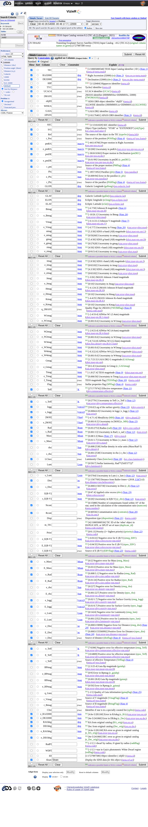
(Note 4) (121, 138)
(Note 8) (128, 308)
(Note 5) (119, 172)
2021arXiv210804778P (121, 38)
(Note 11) (127, 388)
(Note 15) (133, 421)
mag (80, 209)
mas (80, 171)
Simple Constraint (37, 55)
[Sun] (80, 417)
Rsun (80, 427)
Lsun (80, 464)
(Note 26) (123, 214)
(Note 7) (125, 221)
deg (79, 75)
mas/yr (81, 143)
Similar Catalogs (101, 38)
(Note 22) (137, 531)
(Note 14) (119, 417)
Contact (134, 788)
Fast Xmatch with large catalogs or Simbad (129, 18)
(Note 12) (130, 400)
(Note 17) (108, 436)
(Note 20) (133, 512)
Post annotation (65, 40)
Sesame (52, 21)
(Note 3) (127, 115)
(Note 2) (120, 75)
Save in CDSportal (7, 20)
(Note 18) (117, 459)
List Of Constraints (58, 55)
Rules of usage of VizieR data (80, 789)
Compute (6, 62)
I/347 (137, 479)
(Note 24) (89, 634)
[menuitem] (7, 3)
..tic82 (12, 37)
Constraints (46, 58)
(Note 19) (126, 492)
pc (79, 480)
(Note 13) (125, 407)
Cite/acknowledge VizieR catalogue (83, 787)
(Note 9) (119, 372)
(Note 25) (136, 692)
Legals (143, 788)
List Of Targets (52, 18)
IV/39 (12, 35)
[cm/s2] (81, 407)
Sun (79, 447)
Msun (80, 435)
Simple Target (36, 18)
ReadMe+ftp (124, 35)
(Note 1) (144, 69)
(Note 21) (118, 518)
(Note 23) (118, 550)
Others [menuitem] (66, 3)
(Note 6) (122, 208)
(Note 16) (116, 428)
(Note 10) (122, 380)
